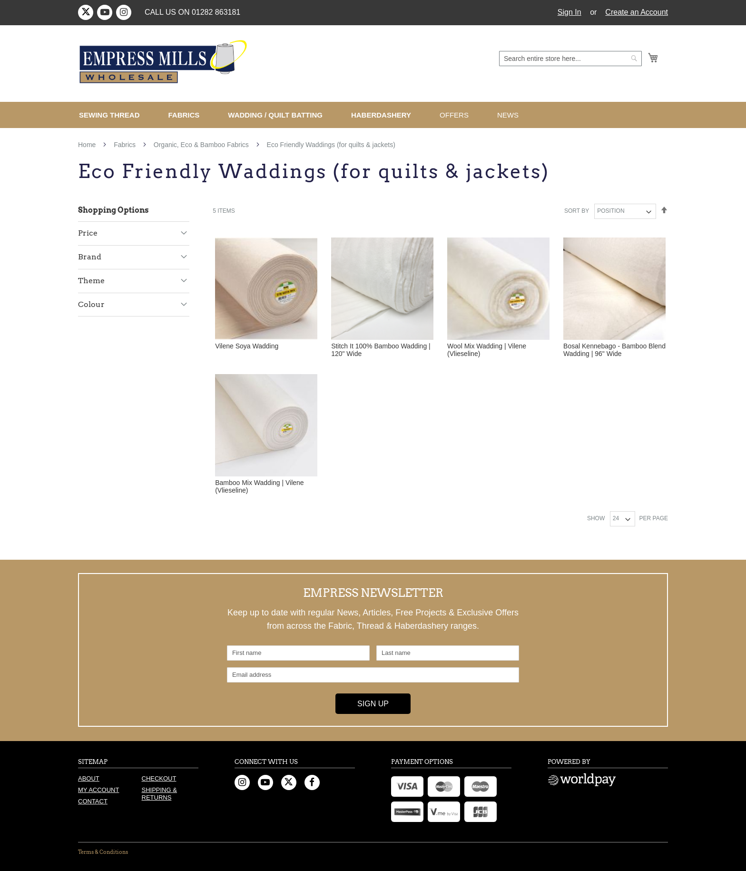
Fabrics (125, 144)
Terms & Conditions (103, 852)
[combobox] (570, 58)
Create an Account (636, 12)
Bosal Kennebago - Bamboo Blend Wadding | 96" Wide (614, 349)
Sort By (576, 211)
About (88, 778)
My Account (98, 789)
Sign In (569, 12)
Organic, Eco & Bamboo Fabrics (202, 144)
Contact (93, 801)
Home (88, 144)
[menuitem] (113, 115)
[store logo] (164, 62)
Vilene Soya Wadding (246, 346)
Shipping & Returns (159, 793)
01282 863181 (216, 12)
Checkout (159, 778)
